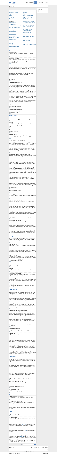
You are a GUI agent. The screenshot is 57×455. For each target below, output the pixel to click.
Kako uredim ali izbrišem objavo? (13, 31)
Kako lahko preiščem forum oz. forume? (27, 29)
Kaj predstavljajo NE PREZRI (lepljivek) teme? (14, 46)
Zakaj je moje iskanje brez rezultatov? (27, 30)
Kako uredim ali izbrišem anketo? (13, 34)
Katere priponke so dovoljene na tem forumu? (28, 39)
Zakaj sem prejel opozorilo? (12, 36)
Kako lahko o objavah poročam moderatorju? (14, 37)
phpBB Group (24, 424)
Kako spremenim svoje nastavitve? (13, 22)
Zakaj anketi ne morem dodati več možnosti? (14, 33)
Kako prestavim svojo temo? (12, 39)
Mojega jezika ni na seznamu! (12, 24)
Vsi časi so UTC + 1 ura (41, 447)
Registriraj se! (40, 2)
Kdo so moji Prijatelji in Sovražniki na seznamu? (28, 25)
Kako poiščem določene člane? (26, 31)
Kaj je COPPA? (11, 18)
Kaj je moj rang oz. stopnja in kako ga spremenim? (15, 26)
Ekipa (47, 449)
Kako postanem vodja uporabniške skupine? (28, 15)
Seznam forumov (29, 2)
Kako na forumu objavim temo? (12, 30)
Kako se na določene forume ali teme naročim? (28, 36)
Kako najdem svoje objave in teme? (27, 32)
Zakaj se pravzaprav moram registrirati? (13, 12)
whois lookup (22, 436)
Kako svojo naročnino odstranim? (26, 37)
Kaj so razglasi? (11, 45)
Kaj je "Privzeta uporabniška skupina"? (27, 17)
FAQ (35, 2)
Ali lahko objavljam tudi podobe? (13, 44)
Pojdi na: (21, 444)
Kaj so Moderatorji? (25, 12)
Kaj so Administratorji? (25, 11)
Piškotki (46, 447)
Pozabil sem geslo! (11, 15)
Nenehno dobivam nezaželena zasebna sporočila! (28, 21)
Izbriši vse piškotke (34, 447)
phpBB (25, 451)
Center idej (25, 430)
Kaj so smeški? (11, 43)
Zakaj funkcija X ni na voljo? (26, 43)
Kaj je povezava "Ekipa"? (26, 18)
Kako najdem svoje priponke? (26, 40)
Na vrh (10, 56)
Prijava (46, 2)
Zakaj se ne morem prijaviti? (12, 11)
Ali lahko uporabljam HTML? (12, 42)
